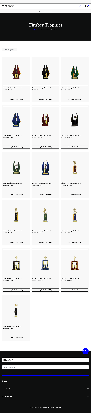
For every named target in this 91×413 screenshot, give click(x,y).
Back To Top (84, 351)
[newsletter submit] (86, 367)
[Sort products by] (9, 49)
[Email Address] (45, 367)
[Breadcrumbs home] (36, 30)
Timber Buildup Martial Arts (16, 89)
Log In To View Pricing (16, 99)
